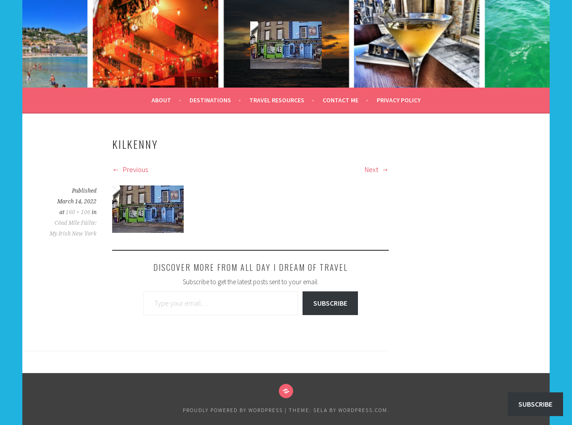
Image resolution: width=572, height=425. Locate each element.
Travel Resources (276, 100)
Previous (130, 169)
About (161, 100)
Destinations (210, 100)
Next (377, 169)
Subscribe (330, 303)
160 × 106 (78, 212)
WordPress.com (362, 410)
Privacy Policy (399, 100)
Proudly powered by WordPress (233, 410)
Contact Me (340, 100)
